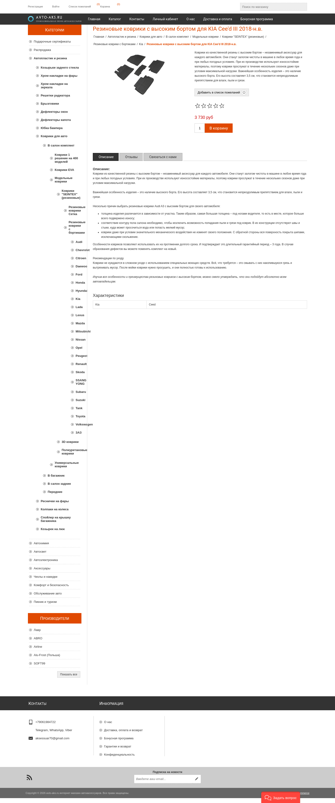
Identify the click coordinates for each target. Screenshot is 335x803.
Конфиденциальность (119, 752)
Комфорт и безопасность (51, 585)
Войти (55, 6)
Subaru (78, 392)
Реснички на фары (55, 501)
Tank (78, 408)
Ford (78, 274)
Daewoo (78, 266)
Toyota (78, 416)
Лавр (37, 630)
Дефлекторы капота (56, 120)
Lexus (78, 315)
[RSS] (29, 782)
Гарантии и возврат (117, 744)
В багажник (56, 475)
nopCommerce (301, 797)
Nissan (78, 339)
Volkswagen (78, 424)
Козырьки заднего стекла (60, 67)
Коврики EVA (64, 170)
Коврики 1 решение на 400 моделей (66, 158)
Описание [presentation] (106, 157)
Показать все (68, 674)
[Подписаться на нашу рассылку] (163, 784)
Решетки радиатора (55, 95)
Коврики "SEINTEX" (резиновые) (71, 194)
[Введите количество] (199, 128)
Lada (78, 307)
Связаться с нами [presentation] (163, 157)
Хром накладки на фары (59, 75)
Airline (38, 646)
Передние (55, 492)
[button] (280, 797)
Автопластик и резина (50, 58)
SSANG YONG (78, 381)
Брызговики (50, 103)
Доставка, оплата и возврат (123, 728)
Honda (78, 282)
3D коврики (70, 442)
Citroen (78, 258)
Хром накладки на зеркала (54, 85)
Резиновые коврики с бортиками (74, 227)
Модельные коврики (64, 179)
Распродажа (42, 50)
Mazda (78, 323)
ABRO (38, 638)
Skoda (78, 372)
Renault (78, 364)
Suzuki (78, 400)
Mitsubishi (78, 331)
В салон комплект (61, 145)
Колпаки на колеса (54, 509)
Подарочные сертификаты (52, 41)
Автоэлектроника (46, 560)
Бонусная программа (119, 736)
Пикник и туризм (45, 602)
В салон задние (59, 483)
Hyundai (78, 290)
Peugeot (78, 356)
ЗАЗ (78, 432)
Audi (78, 242)
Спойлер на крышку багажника (56, 519)
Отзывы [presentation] (131, 157)
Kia (78, 299)
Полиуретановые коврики (71, 451)
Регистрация (35, 6)
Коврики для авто (54, 136)
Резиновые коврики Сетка (74, 210)
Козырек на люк (53, 529)
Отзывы (109, 761)
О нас (108, 720)
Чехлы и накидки (45, 576)
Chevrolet (78, 250)
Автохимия (41, 543)
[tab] (106, 157)
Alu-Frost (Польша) (47, 655)
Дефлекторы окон (54, 111)
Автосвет (40, 551)
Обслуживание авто (48, 593)
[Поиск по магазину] (269, 6)
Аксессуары (42, 568)
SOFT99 (39, 663)
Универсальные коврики (67, 464)
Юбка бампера (52, 128)
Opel (78, 347)
